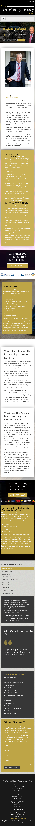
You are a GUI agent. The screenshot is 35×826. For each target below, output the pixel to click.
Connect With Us (17, 816)
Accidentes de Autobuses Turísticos (13, 708)
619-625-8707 (17, 806)
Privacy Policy (13, 818)
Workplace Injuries (7, 571)
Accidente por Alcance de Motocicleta (14, 682)
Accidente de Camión (9, 685)
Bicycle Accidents (6, 582)
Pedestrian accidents (7, 593)
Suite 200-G (17, 795)
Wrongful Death (6, 574)
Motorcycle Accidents (7, 585)
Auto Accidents (8, 700)
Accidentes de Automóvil (10, 706)
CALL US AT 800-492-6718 (17, 266)
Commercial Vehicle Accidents (10, 579)
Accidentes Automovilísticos (11, 688)
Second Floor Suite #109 (17, 787)
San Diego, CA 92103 (17, 803)
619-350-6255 (17, 805)
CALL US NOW (17, 495)
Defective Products (7, 568)
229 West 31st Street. (17, 785)
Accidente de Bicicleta (10, 690)
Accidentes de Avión (9, 703)
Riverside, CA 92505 (17, 796)
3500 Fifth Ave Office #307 (17, 801)
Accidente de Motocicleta (10, 693)
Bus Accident (5, 588)
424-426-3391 (17, 790)
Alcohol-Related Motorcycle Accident (14, 695)
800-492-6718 (29, 2)
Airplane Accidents (9, 698)
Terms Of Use (22, 818)
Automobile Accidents (8, 577)
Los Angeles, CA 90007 (17, 788)
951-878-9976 (17, 798)
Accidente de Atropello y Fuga (12, 677)
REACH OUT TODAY (12, 767)
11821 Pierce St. (17, 793)
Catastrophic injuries (7, 590)
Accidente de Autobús (10, 680)
